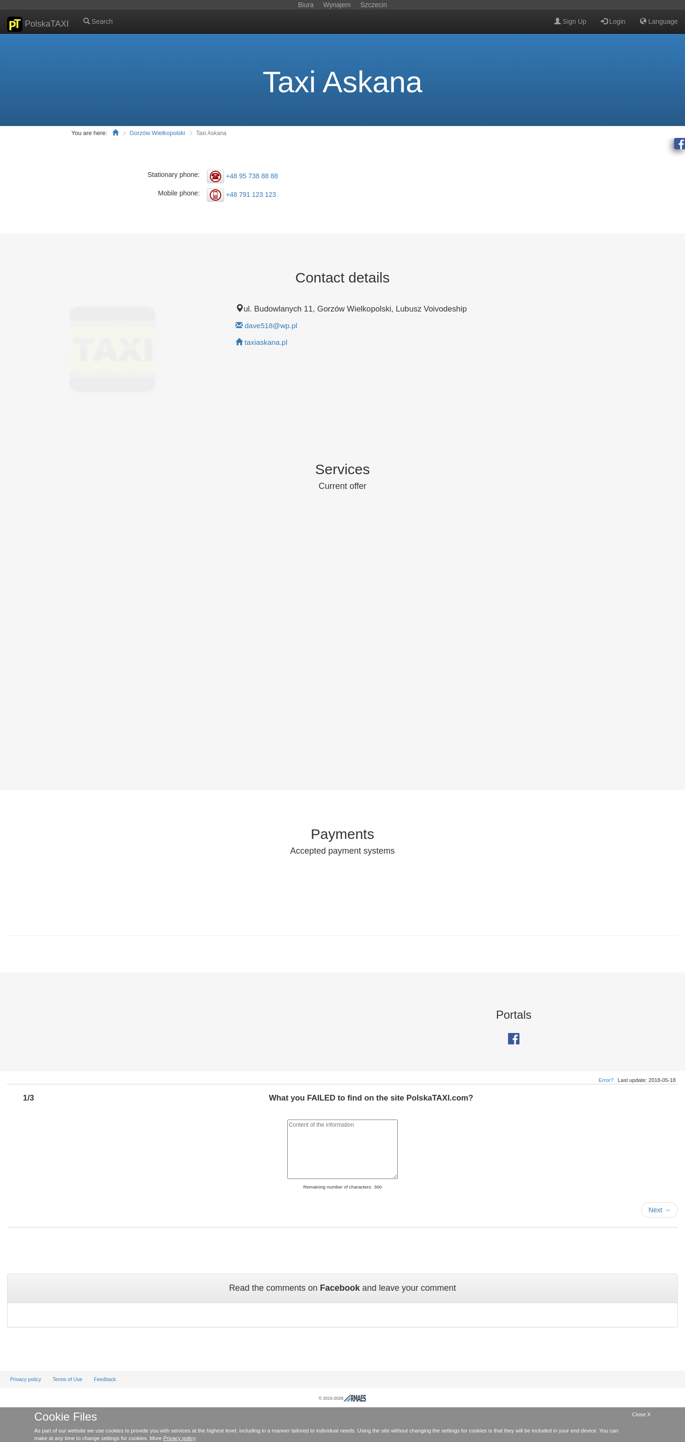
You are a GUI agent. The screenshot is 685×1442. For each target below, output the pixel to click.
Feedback (105, 1379)
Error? (606, 1080)
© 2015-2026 (342, 1398)
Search (98, 21)
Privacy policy (25, 1379)
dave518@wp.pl (271, 326)
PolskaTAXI (38, 24)
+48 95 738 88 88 (252, 175)
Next (659, 1210)
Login (613, 21)
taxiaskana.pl (266, 342)
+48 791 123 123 (251, 194)
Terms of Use (67, 1379)
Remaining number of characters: (337, 1186)
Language (659, 21)
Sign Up (570, 21)
